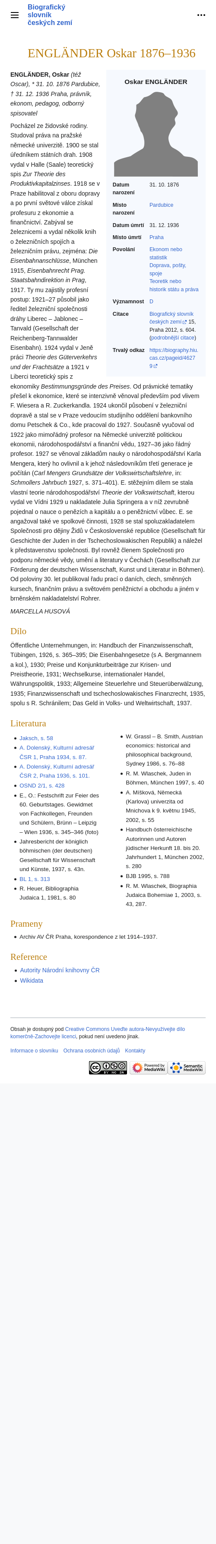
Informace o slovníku (34, 1051)
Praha (156, 237)
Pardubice (161, 205)
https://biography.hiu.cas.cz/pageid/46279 (173, 358)
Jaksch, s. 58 (36, 738)
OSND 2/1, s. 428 (41, 785)
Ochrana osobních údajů (92, 1051)
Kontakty (135, 1051)
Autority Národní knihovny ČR (59, 970)
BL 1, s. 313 (34, 879)
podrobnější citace (172, 338)
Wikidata (31, 980)
